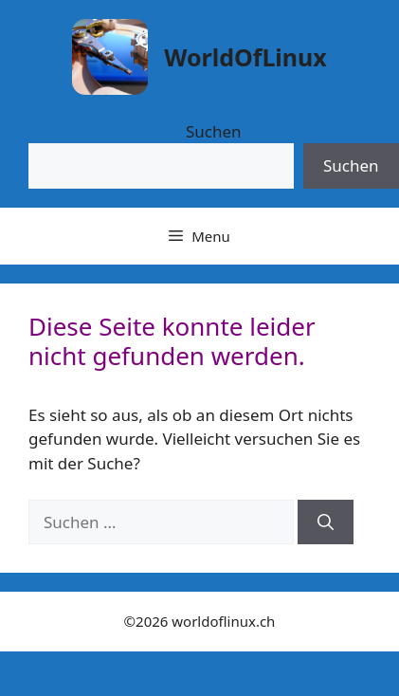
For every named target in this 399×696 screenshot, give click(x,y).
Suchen (214, 131)
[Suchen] (326, 522)
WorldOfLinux (245, 57)
